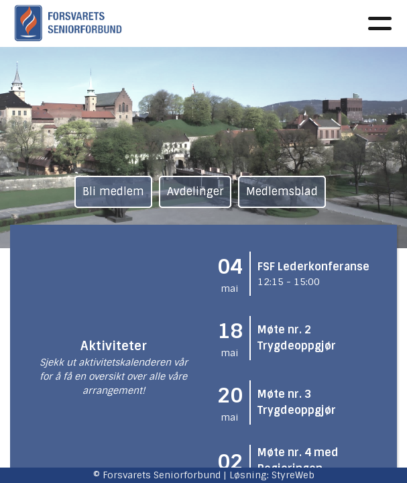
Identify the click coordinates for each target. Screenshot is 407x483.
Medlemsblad (282, 191)
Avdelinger (195, 191)
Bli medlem (113, 191)
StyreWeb (293, 475)
